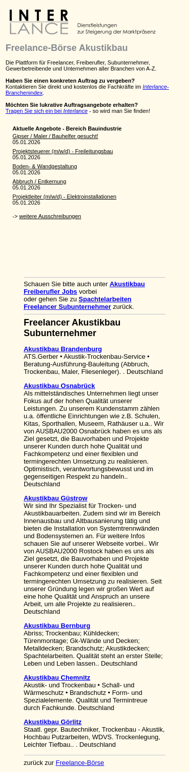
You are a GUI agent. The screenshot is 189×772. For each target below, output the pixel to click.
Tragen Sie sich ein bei (47, 111)
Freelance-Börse (79, 762)
